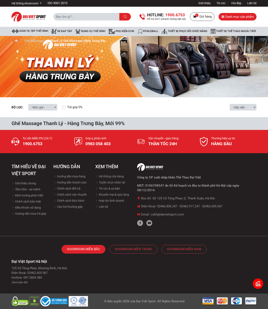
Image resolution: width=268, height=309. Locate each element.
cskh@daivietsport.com (167, 214)
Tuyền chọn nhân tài (110, 182)
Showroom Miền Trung (133, 249)
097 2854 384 (32, 278)
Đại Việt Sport (146, 301)
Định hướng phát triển (27, 195)
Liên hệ (251, 3)
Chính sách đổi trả (66, 188)
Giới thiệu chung (24, 183)
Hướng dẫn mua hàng (69, 176)
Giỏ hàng (202, 17)
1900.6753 (32, 143)
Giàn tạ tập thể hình (30, 31)
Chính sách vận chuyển (70, 194)
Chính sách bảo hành (68, 200)
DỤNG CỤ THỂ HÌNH (90, 31)
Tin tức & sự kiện (107, 188)
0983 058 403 (98, 143)
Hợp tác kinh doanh (109, 200)
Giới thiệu (204, 3)
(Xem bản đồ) (20, 282)
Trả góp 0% (74, 107)
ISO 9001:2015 (57, 3)
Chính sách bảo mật (26, 201)
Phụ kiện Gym (121, 31)
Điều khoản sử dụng (26, 207)
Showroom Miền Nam (184, 249)
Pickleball (147, 31)
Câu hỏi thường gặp (68, 206)
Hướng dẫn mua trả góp (29, 213)
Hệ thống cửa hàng (109, 176)
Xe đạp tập (62, 31)
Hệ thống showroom (25, 3)
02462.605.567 (212, 206)
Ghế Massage (34, 41)
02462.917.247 (190, 206)
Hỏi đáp (236, 3)
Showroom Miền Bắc (83, 249)
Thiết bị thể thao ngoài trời (233, 31)
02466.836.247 (167, 206)
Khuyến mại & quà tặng (112, 194)
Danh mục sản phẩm (237, 17)
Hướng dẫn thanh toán (70, 182)
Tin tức (220, 3)
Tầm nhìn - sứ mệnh (26, 189)
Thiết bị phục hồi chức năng (184, 31)
